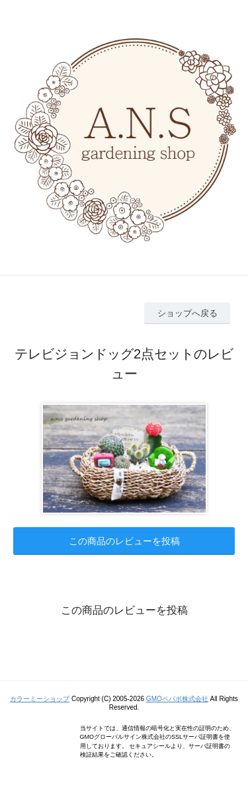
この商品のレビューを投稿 (124, 541)
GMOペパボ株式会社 (177, 698)
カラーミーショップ (39, 698)
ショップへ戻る (187, 313)
